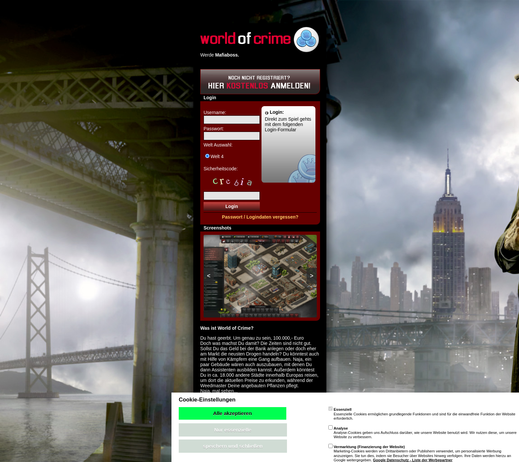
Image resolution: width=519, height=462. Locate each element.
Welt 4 (217, 156)
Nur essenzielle (232, 430)
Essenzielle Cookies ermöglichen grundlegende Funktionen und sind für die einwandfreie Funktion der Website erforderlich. (421, 413)
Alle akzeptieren (232, 413)
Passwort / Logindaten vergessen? (260, 217)
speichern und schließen (232, 446)
